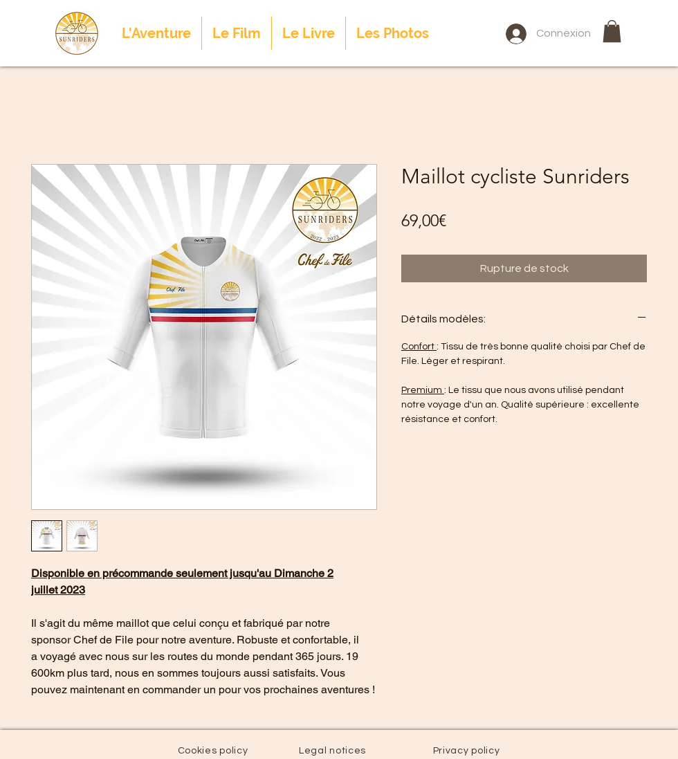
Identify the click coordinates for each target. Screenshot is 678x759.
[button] (612, 31)
